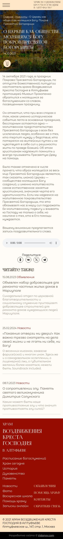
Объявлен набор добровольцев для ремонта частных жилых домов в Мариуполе (31, 287)
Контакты (42, 499)
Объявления (45, 486)
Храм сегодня (14, 463)
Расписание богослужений (24, 458)
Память (9, 478)
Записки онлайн (15, 506)
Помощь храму (14, 501)
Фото (7, 491)
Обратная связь (47, 506)
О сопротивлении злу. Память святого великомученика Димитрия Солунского (28, 392)
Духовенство (14, 473)
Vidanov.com (46, 535)
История (10, 468)
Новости (10, 486)
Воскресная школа (17, 496)
